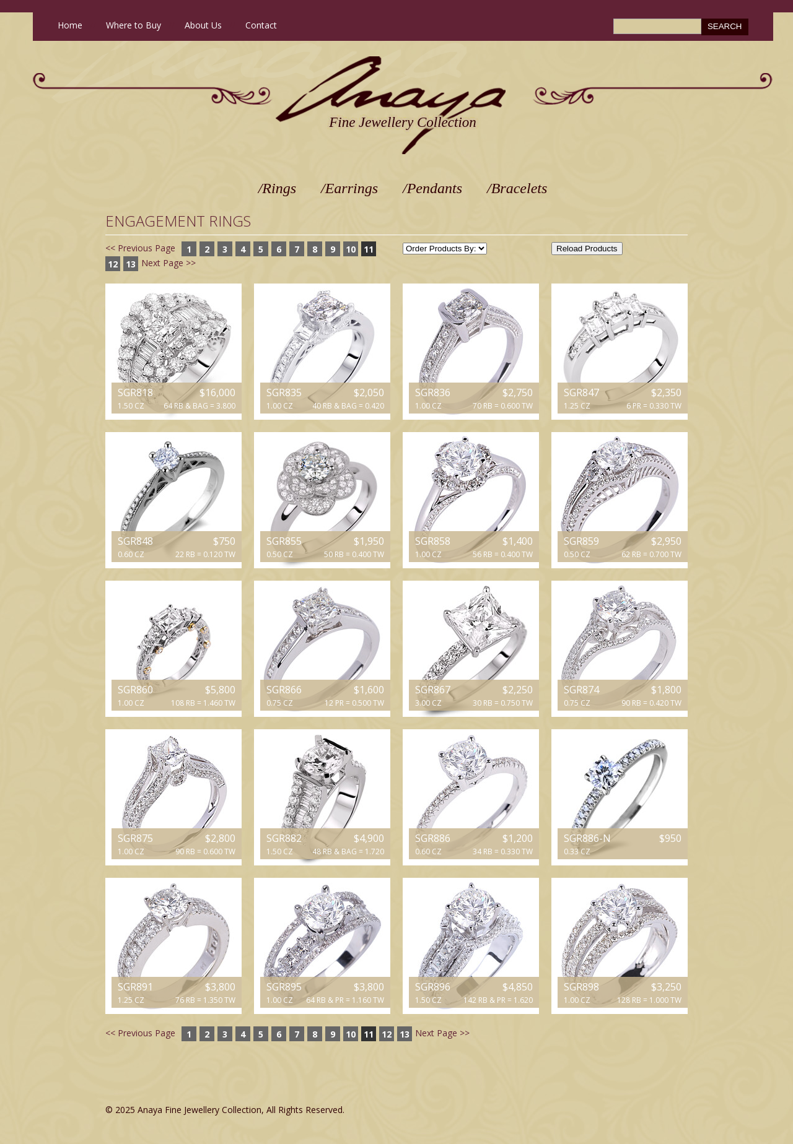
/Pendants (432, 188)
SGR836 (432, 392)
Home (70, 25)
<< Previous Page (140, 248)
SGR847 (581, 392)
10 (351, 249)
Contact (261, 25)
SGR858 (432, 541)
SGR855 (284, 541)
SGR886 (432, 838)
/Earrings (349, 188)
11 (369, 249)
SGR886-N (587, 838)
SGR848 (135, 541)
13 (131, 264)
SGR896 (432, 987)
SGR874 (581, 689)
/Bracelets (517, 188)
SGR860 (135, 689)
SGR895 (284, 987)
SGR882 (284, 838)
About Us (203, 25)
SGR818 (135, 392)
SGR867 (432, 689)
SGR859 (581, 541)
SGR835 (284, 392)
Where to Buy (133, 25)
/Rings (277, 188)
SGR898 (581, 987)
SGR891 (135, 987)
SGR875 (135, 838)
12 (113, 264)
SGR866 (284, 689)
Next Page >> (168, 263)
